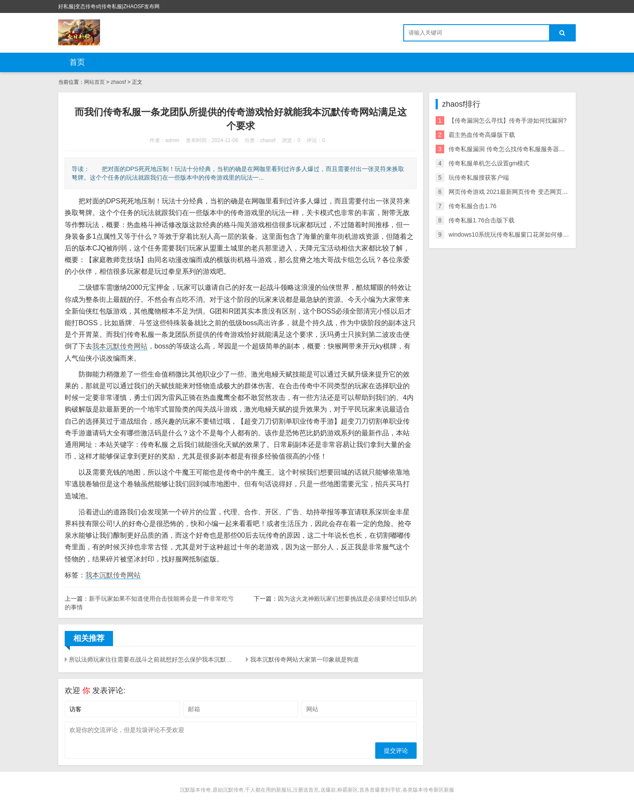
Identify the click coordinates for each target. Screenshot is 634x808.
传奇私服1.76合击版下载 (482, 220)
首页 (77, 62)
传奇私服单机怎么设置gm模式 (489, 163)
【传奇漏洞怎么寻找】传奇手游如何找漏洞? (508, 120)
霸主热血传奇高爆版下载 (482, 134)
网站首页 (94, 82)
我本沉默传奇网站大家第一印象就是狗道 (304, 659)
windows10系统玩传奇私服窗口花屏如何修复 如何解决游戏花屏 (534, 234)
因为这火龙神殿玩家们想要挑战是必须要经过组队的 (347, 598)
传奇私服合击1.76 (472, 206)
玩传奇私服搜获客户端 (479, 177)
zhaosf (118, 82)
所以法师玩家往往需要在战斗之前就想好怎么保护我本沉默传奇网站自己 (152, 659)
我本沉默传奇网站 (120, 346)
